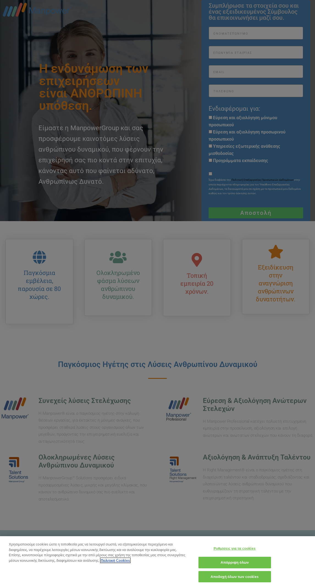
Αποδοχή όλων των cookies (235, 580)
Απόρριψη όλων (234, 566)
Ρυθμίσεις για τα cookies (235, 552)
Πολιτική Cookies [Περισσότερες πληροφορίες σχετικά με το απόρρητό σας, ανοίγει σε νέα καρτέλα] (115, 564)
